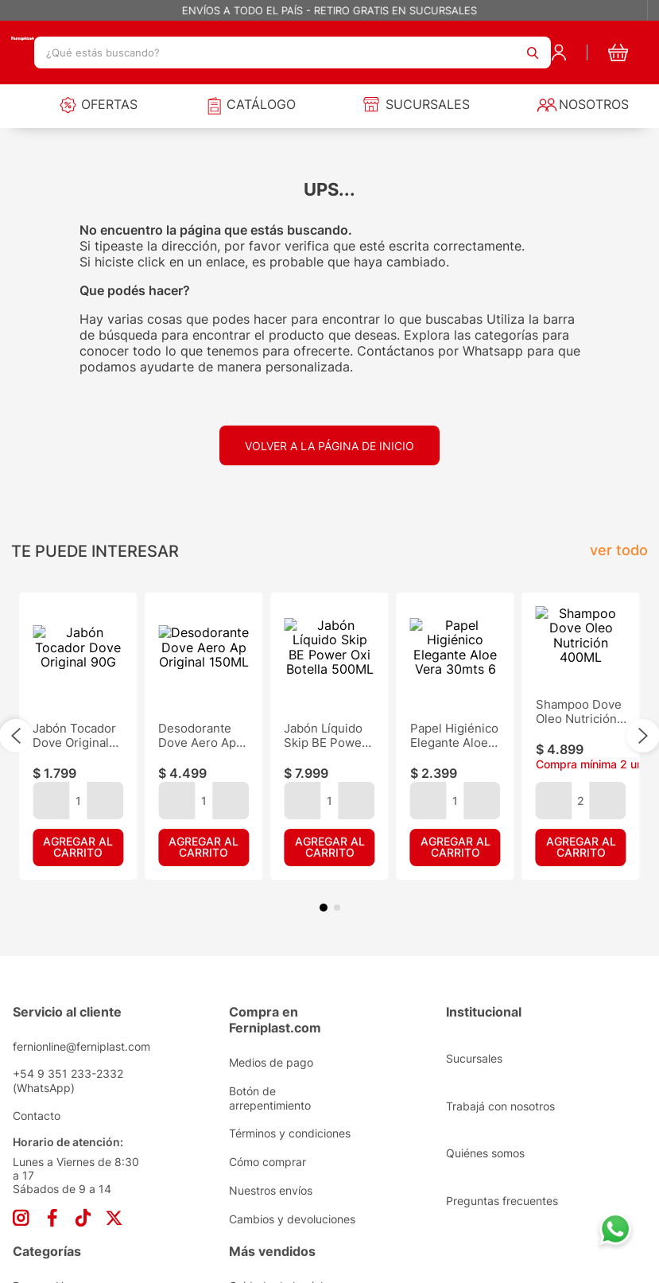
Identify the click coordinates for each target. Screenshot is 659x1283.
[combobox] (292, 52)
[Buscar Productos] (532, 52)
